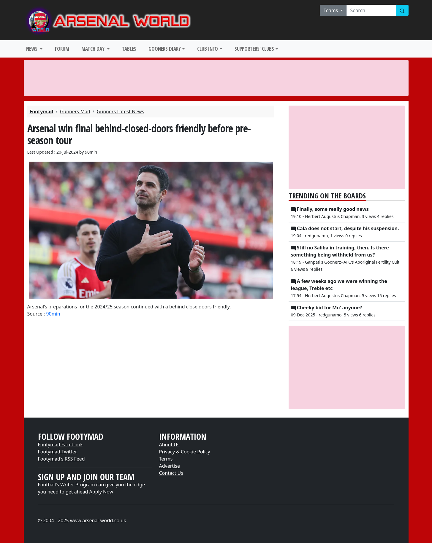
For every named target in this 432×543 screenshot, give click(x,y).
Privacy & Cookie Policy (184, 451)
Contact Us (171, 473)
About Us (169, 444)
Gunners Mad (75, 111)
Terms (166, 459)
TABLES (129, 48)
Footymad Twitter (57, 451)
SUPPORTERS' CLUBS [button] (254, 48)
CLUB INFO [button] (207, 48)
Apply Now (101, 491)
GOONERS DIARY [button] (164, 48)
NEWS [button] (32, 48)
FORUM (62, 48)
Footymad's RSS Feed (61, 459)
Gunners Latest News (120, 111)
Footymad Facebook (60, 444)
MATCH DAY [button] (93, 48)
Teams (331, 10)
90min (53, 313)
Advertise (169, 466)
